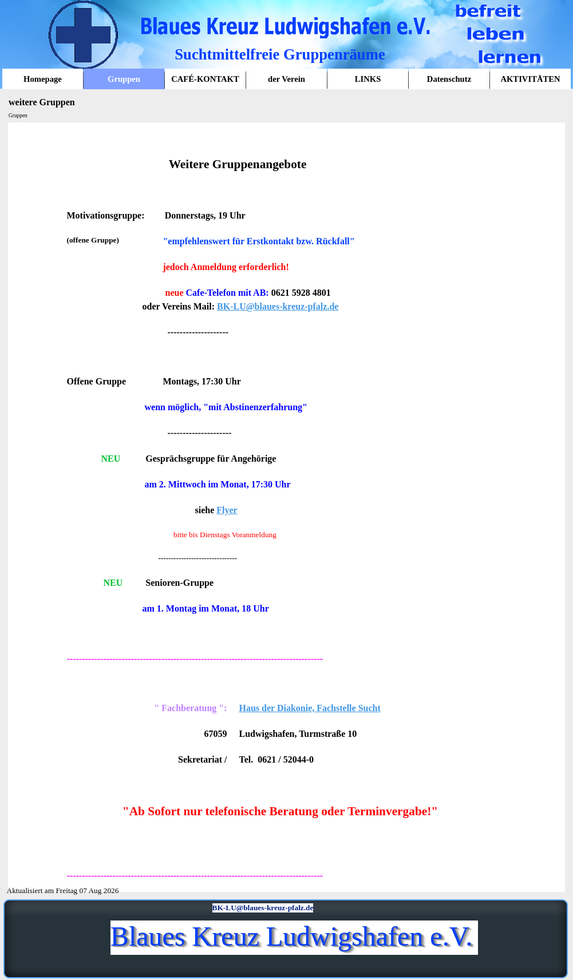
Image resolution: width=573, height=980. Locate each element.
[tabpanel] (286, 507)
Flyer (226, 510)
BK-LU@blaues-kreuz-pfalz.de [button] (277, 306)
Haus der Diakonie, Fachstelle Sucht (310, 708)
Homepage (42, 79)
